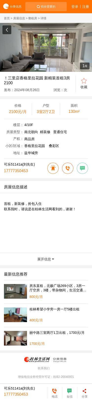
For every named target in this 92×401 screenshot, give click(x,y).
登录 (74, 7)
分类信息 (11, 6)
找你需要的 (48, 6)
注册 (85, 7)
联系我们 (44, 368)
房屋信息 (19, 18)
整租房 (32, 18)
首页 (7, 18)
